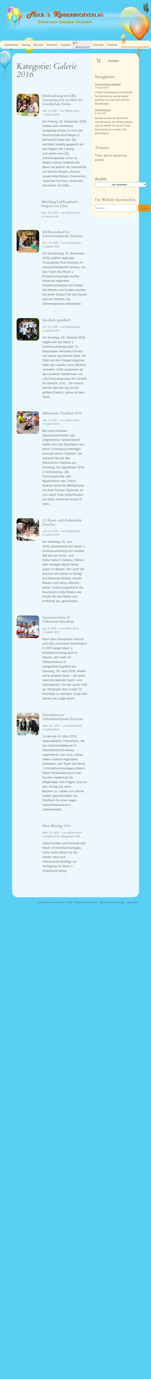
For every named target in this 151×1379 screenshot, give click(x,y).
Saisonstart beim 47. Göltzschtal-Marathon (58, 619)
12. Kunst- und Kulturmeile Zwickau (62, 522)
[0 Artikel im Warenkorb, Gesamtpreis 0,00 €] (98, 60)
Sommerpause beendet (108, 84)
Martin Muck (72, 110)
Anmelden (113, 60)
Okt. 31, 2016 (49, 326)
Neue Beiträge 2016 (56, 826)
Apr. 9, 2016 (49, 628)
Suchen (144, 208)
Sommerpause (103, 109)
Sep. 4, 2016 (49, 420)
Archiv (101, 179)
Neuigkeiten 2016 (70, 836)
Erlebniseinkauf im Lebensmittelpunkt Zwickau (62, 234)
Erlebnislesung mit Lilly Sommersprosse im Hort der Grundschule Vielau (62, 100)
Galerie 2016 (52, 114)
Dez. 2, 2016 (49, 110)
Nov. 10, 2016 (50, 242)
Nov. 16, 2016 (49, 212)
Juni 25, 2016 (50, 531)
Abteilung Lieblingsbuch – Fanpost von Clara (61, 204)
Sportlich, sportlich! (56, 320)
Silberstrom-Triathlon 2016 (62, 413)
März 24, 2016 (50, 725)
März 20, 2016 (50, 832)
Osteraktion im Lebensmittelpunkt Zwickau (62, 717)
